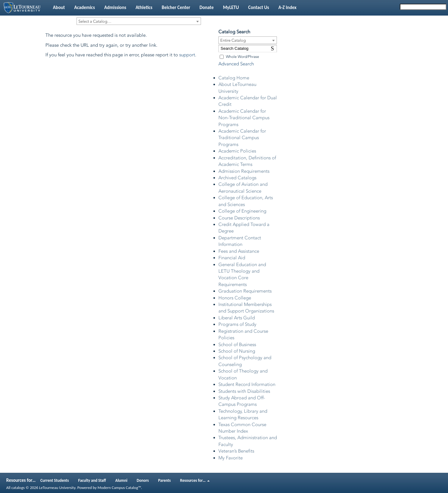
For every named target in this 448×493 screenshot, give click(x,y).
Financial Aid (231, 258)
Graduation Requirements (245, 291)
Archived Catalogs (237, 178)
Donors (143, 480)
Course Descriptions (239, 218)
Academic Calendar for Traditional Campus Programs (242, 137)
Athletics (144, 7)
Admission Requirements (243, 171)
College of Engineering (242, 211)
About (59, 7)
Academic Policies (237, 151)
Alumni (121, 480)
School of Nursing (236, 351)
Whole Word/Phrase (242, 56)
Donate (206, 7)
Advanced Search (236, 64)
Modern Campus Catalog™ (119, 487)
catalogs (18, 487)
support (187, 55)
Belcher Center (176, 7)
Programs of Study (237, 324)
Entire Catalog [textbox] (233, 40)
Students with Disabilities (244, 391)
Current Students (54, 480)
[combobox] (139, 21)
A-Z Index (287, 7)
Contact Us (258, 7)
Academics (84, 7)
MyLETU (231, 7)
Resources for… (195, 480)
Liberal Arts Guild (236, 318)
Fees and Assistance (238, 251)
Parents (164, 480)
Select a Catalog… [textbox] (94, 21)
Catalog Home (233, 78)
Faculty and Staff (92, 480)
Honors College (234, 298)
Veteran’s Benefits (236, 451)
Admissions (115, 7)
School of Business (237, 344)
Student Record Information (246, 384)
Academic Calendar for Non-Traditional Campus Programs (243, 117)
